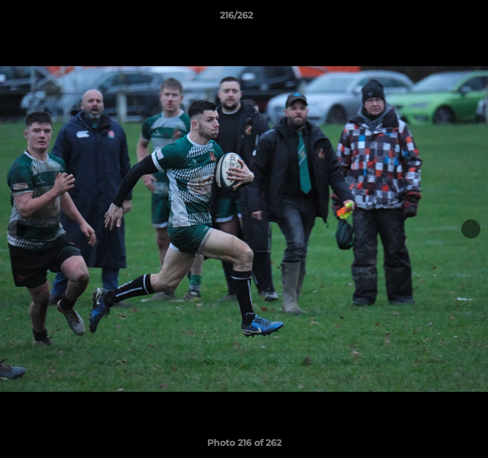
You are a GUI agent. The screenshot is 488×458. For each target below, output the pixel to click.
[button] (442, 18)
